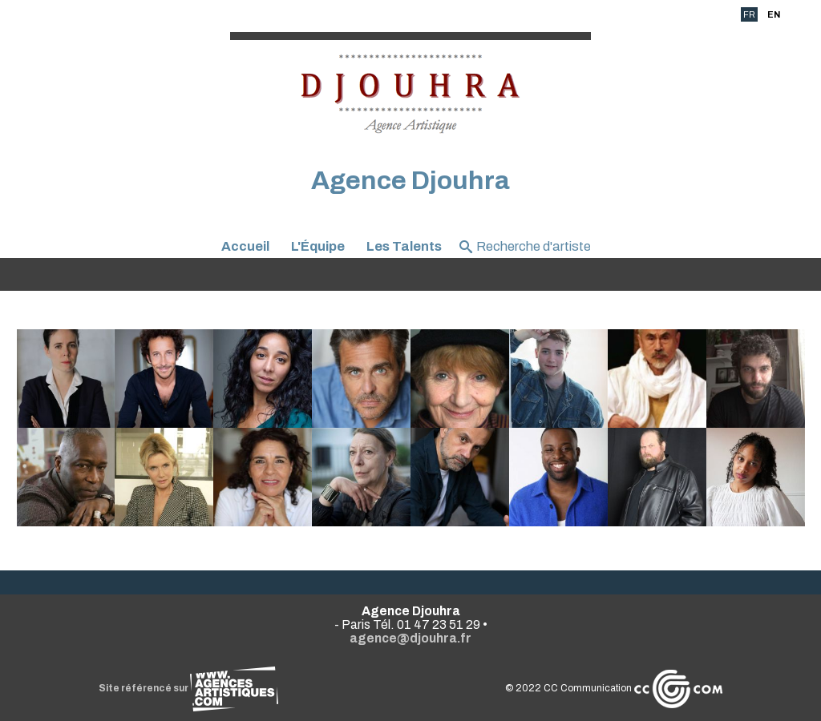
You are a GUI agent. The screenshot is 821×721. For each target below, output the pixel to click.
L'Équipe (318, 246)
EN (773, 14)
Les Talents (404, 246)
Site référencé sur (188, 688)
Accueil (245, 246)
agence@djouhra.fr (410, 638)
